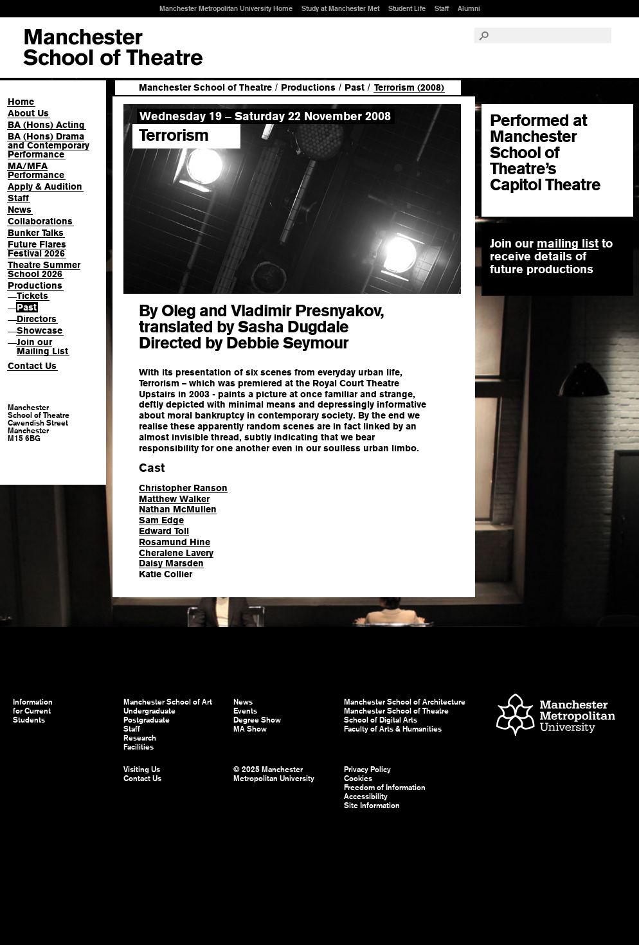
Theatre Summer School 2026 (44, 269)
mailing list (567, 243)
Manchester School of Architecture (404, 702)
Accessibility (366, 796)
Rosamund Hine (174, 542)
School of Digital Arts (380, 720)
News (20, 209)
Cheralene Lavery (176, 553)
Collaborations (40, 221)
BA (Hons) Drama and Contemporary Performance (48, 145)
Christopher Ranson (183, 488)
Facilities (138, 747)
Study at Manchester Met (340, 8)
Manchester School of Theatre (205, 87)
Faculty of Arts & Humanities (393, 729)
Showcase (39, 330)
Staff (442, 8)
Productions (35, 285)
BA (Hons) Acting (46, 125)
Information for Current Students (33, 711)
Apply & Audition (45, 186)
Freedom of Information (385, 787)
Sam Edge (161, 520)
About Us (28, 113)
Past (27, 307)
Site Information (372, 805)
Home (21, 101)
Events (245, 711)
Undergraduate (149, 711)
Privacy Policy (367, 769)
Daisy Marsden (171, 563)
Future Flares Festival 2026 (37, 248)
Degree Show (257, 720)
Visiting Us (141, 769)
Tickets (32, 296)
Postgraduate (146, 720)
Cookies (358, 778)
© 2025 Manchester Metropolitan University (273, 774)
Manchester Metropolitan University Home (225, 8)
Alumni (469, 8)
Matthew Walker (174, 499)
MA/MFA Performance (36, 170)
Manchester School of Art (113, 47)
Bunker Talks (36, 233)
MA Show (250, 729)
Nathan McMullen (178, 509)
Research (139, 738)
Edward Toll (164, 531)
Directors (37, 319)
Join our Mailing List (42, 346)
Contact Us (32, 366)
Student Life (407, 8)
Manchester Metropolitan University (555, 716)
